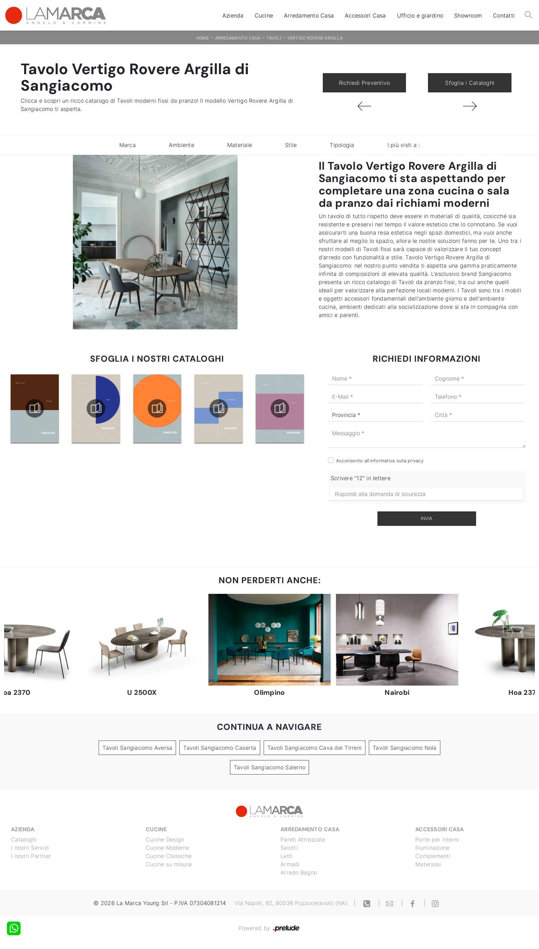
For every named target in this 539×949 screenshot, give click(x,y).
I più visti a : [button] (403, 145)
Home (202, 38)
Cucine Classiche (168, 855)
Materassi (428, 864)
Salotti (289, 847)
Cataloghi (23, 839)
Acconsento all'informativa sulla (380, 460)
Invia (426, 518)
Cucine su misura (168, 864)
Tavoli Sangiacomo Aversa (137, 747)
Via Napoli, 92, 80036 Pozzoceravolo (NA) (291, 903)
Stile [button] (291, 145)
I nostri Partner (31, 855)
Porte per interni (437, 839)
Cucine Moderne (167, 847)
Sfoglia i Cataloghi (469, 82)
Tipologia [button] (342, 145)
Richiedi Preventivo (364, 82)
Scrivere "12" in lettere (360, 478)
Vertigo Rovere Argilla (315, 38)
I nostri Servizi (30, 847)
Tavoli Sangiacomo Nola (405, 747)
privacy (416, 460)
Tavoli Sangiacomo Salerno (269, 767)
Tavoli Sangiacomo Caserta (219, 747)
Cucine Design (165, 839)
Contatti (504, 15)
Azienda (233, 15)
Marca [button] (127, 145)
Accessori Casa (365, 15)
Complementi (433, 855)
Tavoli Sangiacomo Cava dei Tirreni (314, 747)
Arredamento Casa (309, 15)
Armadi (290, 864)
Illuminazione (432, 847)
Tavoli (273, 38)
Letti (286, 855)
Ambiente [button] (181, 145)
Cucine (264, 15)
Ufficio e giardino (420, 15)
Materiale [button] (239, 145)
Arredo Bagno (298, 872)
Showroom (468, 15)
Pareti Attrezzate (302, 839)
